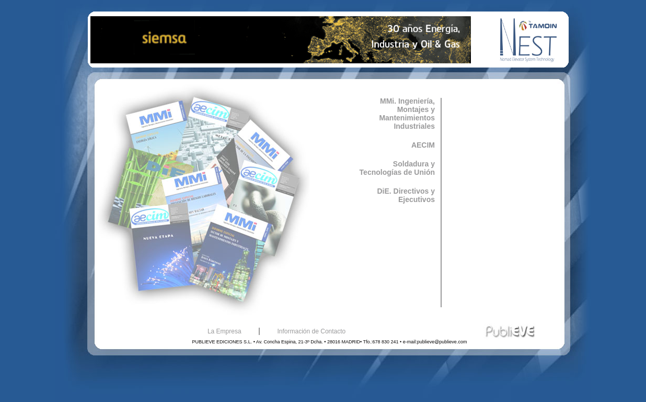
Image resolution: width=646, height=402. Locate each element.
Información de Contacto (312, 331)
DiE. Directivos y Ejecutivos (406, 195)
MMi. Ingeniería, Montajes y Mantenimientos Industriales (407, 113)
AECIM (423, 145)
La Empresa (224, 331)
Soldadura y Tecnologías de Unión (397, 168)
